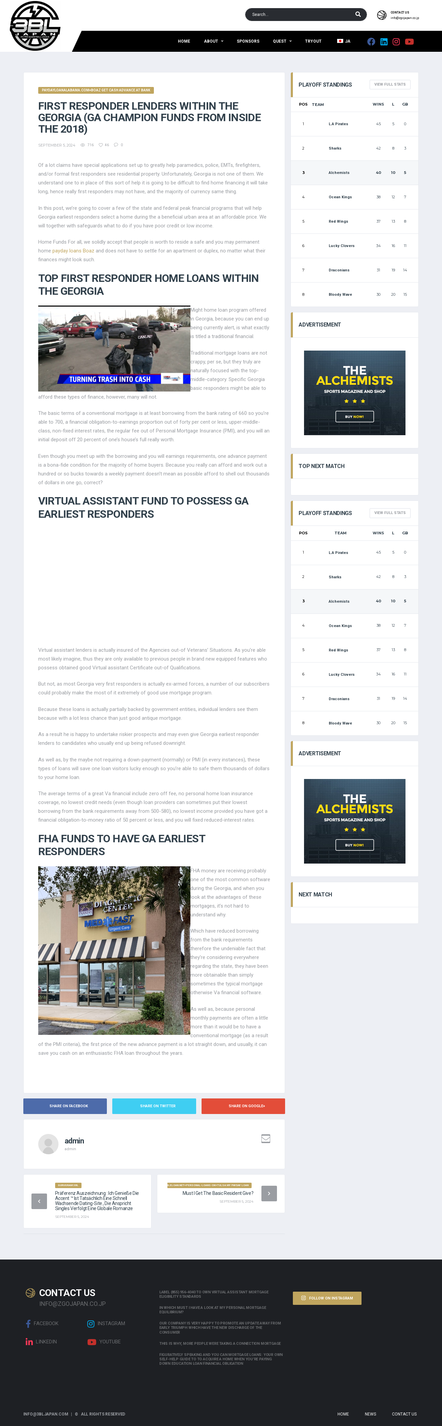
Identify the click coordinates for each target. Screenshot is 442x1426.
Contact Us (404, 1414)
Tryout (313, 41)
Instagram (106, 1324)
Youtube (104, 1342)
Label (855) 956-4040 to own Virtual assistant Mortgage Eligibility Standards (214, 1294)
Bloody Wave (332, 294)
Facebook (42, 1324)
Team (318, 104)
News (370, 1414)
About (211, 41)
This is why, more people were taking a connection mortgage (220, 1343)
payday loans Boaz (73, 251)
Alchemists (331, 173)
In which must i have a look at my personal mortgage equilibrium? (212, 1310)
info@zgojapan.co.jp (405, 18)
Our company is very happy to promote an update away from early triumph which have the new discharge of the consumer (220, 1327)
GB (405, 104)
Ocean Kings (332, 197)
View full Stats (390, 84)
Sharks (327, 148)
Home (184, 41)
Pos (303, 104)
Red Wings (330, 221)
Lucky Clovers (333, 246)
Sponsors (248, 41)
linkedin (41, 1342)
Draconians (331, 270)
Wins (378, 104)
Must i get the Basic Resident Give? (218, 1193)
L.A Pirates (330, 124)
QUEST (279, 41)
